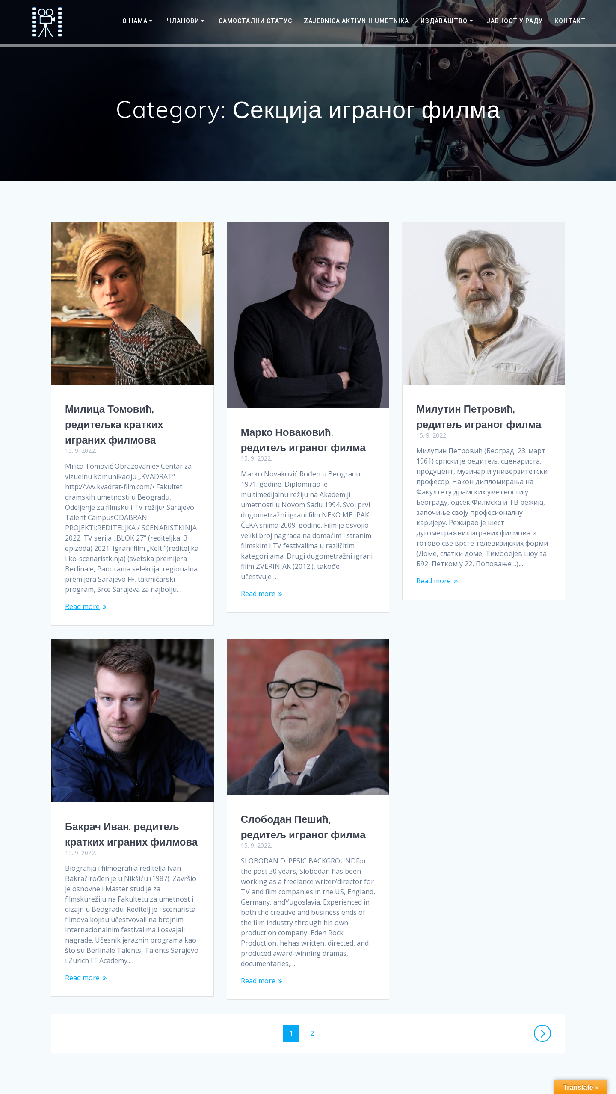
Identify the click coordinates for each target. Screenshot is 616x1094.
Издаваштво (444, 21)
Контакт (570, 21)
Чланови (183, 21)
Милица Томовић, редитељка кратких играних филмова (114, 424)
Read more (82, 606)
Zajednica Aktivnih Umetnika (356, 21)
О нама (135, 21)
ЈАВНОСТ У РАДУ (515, 21)
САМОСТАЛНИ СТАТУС (255, 21)
